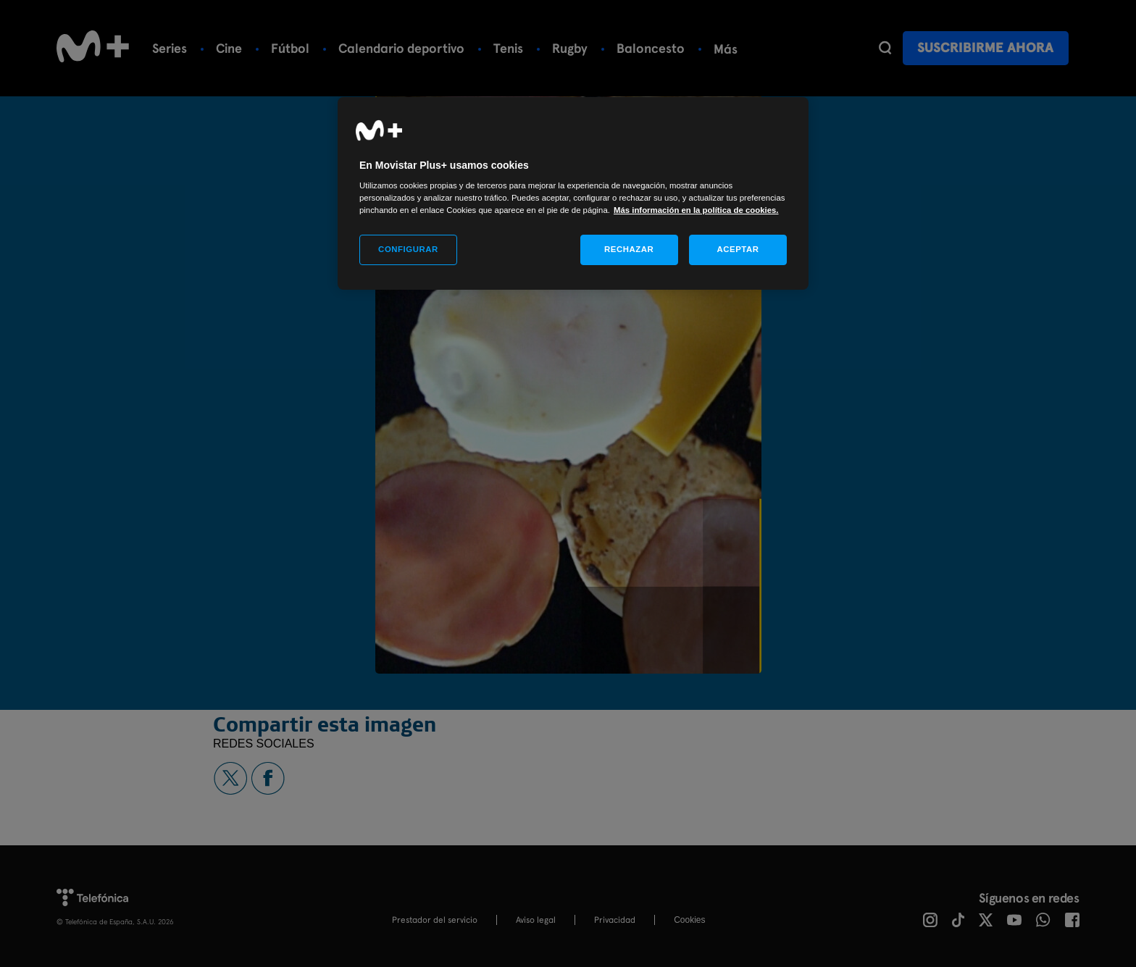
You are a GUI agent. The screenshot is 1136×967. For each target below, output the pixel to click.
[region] (573, 193)
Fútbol (290, 48)
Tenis (508, 48)
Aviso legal (536, 920)
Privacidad (614, 920)
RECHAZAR (628, 249)
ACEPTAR (738, 249)
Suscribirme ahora (985, 47)
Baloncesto (651, 48)
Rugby (570, 48)
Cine (229, 48)
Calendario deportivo (401, 48)
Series (169, 48)
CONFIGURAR (408, 249)
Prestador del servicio (434, 920)
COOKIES (689, 920)
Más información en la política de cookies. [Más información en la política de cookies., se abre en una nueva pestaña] (696, 210)
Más (726, 48)
